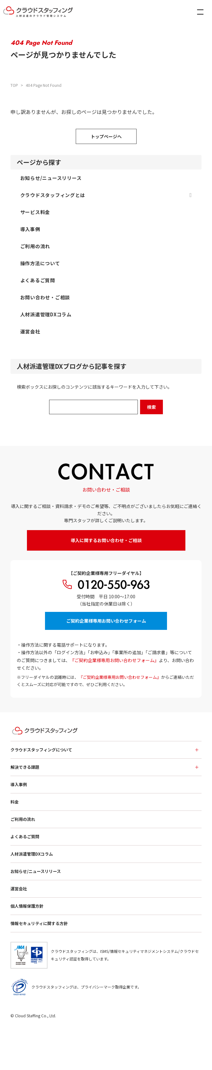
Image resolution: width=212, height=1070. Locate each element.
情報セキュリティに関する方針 (39, 923)
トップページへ (106, 136)
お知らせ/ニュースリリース (35, 871)
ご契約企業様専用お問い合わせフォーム (106, 621)
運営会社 (18, 889)
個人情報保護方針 (26, 906)
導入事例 (18, 784)
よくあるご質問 (24, 837)
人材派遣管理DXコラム (31, 854)
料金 (14, 802)
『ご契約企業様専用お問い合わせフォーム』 (114, 660)
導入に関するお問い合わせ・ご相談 (106, 540)
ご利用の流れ (22, 819)
